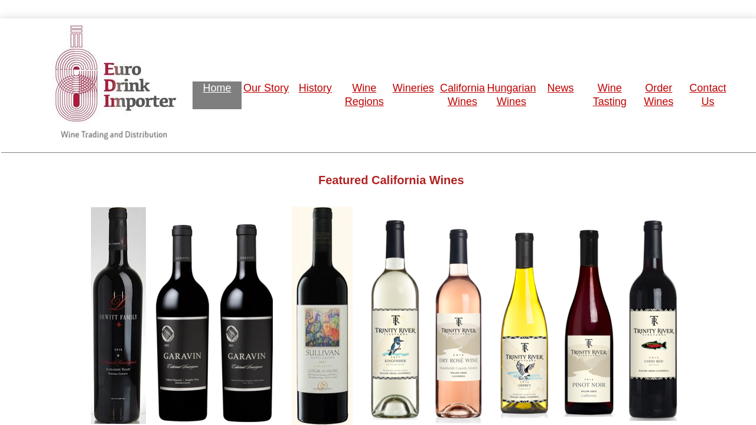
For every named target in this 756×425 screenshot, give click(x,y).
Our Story (266, 88)
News (561, 88)
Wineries (413, 88)
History (315, 88)
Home (217, 88)
